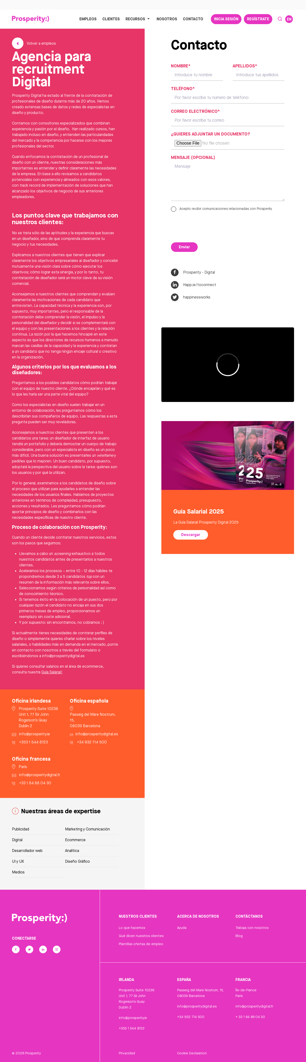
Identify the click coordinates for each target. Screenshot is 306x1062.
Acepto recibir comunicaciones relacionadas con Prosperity (221, 208)
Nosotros (167, 19)
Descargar (190, 534)
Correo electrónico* (195, 111)
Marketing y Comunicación (87, 829)
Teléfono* (183, 88)
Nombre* (180, 66)
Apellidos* (245, 66)
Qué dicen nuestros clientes (141, 936)
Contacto (193, 19)
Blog (239, 936)
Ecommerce (75, 839)
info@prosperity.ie (133, 1018)
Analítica (72, 850)
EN (289, 19)
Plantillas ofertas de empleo (141, 944)
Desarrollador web (27, 850)
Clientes (111, 19)
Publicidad (20, 829)
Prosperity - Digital (193, 272)
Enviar (184, 246)
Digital (17, 839)
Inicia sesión (226, 19)
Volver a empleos (34, 43)
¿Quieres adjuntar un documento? (210, 134)
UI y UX (18, 861)
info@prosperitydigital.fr (254, 1006)
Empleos (88, 19)
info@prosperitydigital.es (197, 1006)
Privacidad (127, 1053)
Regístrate (258, 19)
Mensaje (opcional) (193, 157)
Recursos (138, 19)
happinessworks (190, 297)
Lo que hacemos (132, 928)
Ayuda (181, 928)
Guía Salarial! (51, 672)
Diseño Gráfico (77, 861)
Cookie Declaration (192, 1053)
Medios (18, 872)
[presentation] (207, 226)
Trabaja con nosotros (251, 928)
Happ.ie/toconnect (193, 285)
